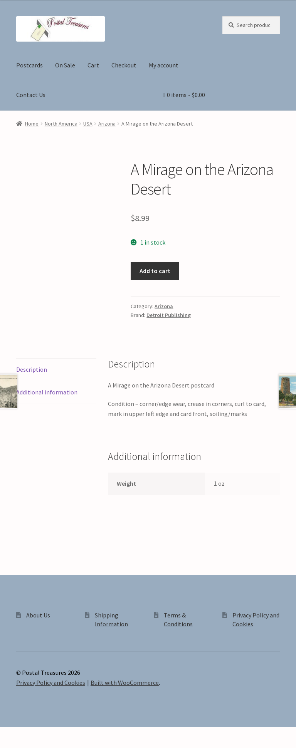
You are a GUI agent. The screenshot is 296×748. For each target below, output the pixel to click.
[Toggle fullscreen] (27, 734)
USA (87, 123)
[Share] (46, 734)
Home (32, 123)
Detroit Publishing (168, 315)
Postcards (29, 65)
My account (163, 65)
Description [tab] (31, 369)
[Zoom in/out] (8, 734)
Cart (93, 65)
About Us (38, 615)
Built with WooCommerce (125, 682)
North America (61, 123)
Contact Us (30, 95)
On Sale (65, 65)
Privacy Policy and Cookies (50, 682)
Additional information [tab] (46, 392)
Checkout (123, 65)
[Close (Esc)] (64, 734)
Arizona (107, 123)
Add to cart (155, 271)
